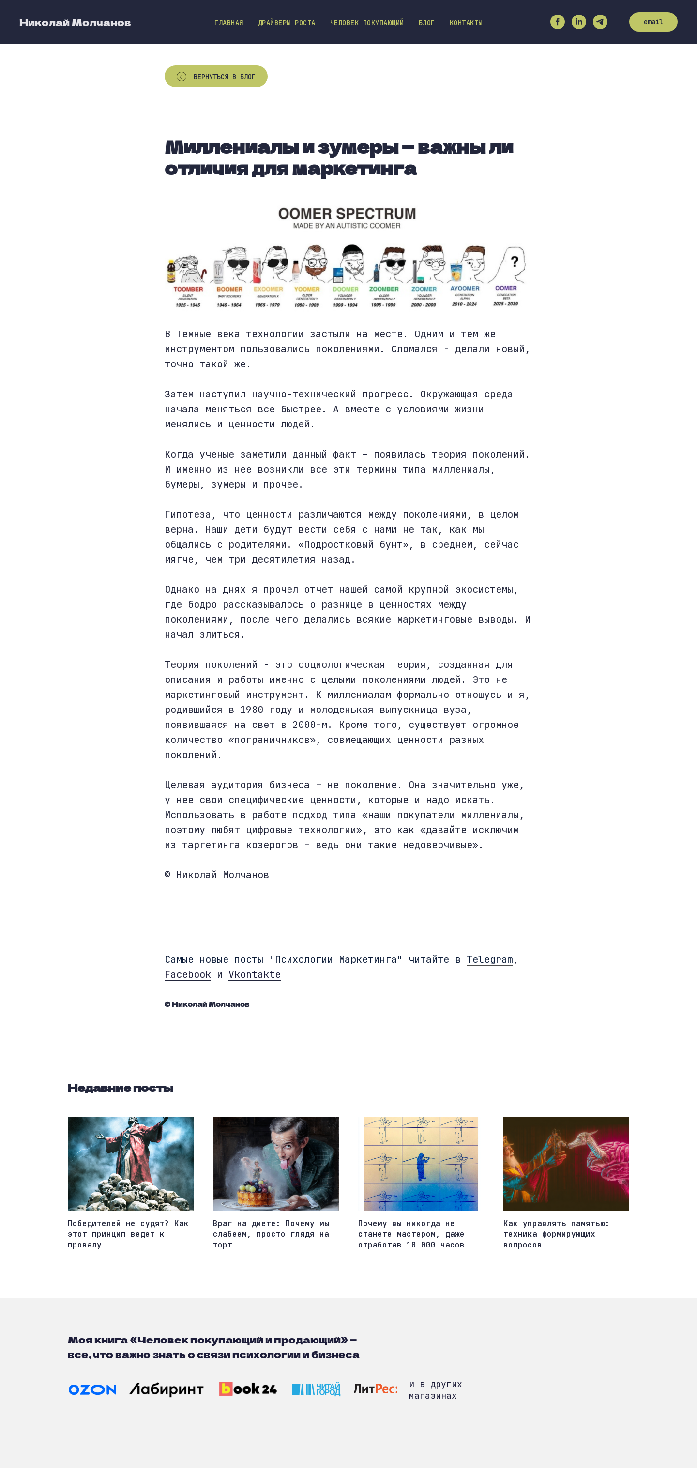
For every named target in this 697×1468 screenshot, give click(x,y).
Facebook (188, 974)
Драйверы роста (287, 22)
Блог (427, 22)
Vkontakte (254, 974)
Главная (228, 22)
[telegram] (600, 22)
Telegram (490, 959)
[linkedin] (579, 22)
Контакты (466, 22)
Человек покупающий (367, 22)
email (653, 21)
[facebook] (557, 22)
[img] (92, 1390)
